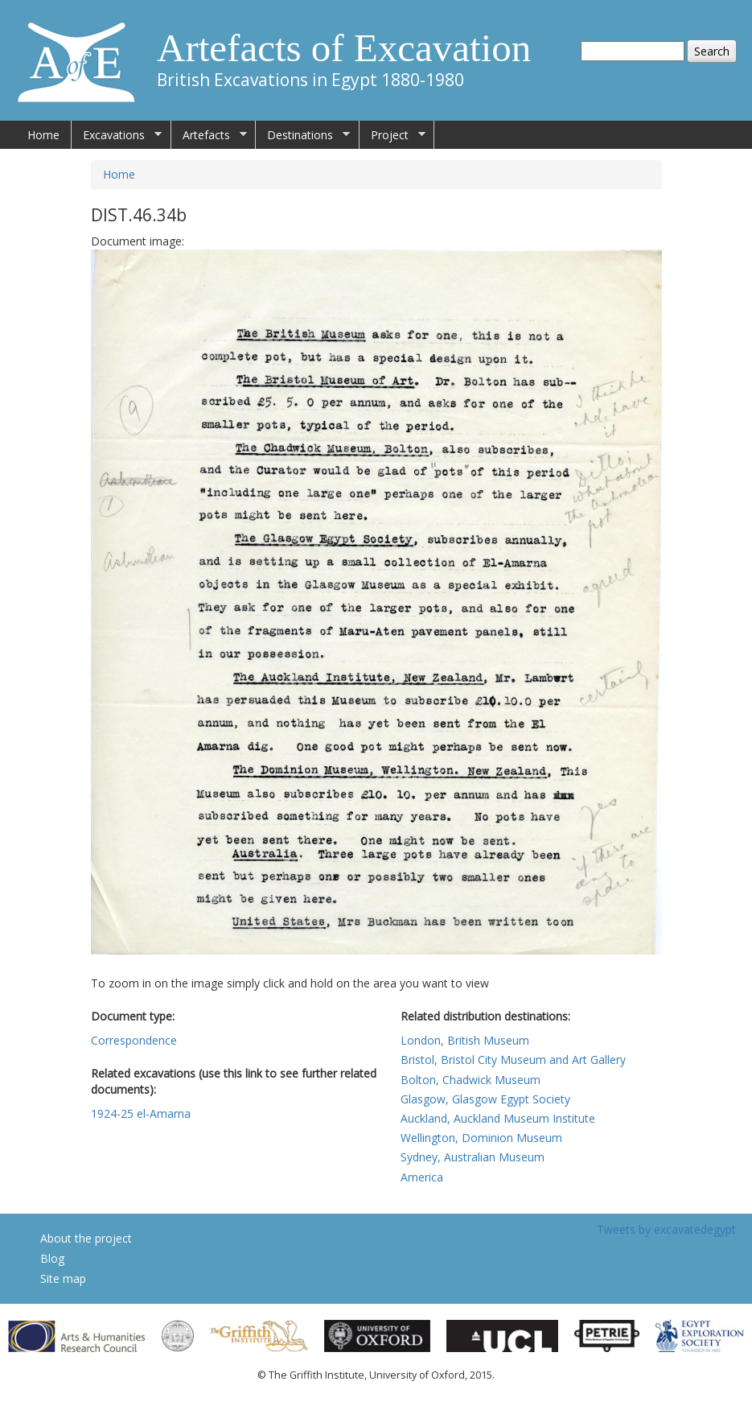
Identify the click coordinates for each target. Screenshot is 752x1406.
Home (43, 134)
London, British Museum (465, 1040)
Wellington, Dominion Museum (481, 1137)
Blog (52, 1258)
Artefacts (209, 135)
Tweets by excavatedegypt (666, 1229)
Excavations (117, 135)
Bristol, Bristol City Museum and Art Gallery (513, 1059)
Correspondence (134, 1040)
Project (392, 135)
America (422, 1177)
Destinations (303, 135)
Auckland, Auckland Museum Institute (498, 1118)
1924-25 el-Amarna (141, 1113)
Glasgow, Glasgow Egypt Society (485, 1099)
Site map (63, 1278)
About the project (86, 1238)
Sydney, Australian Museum (472, 1157)
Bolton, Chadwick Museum (470, 1079)
